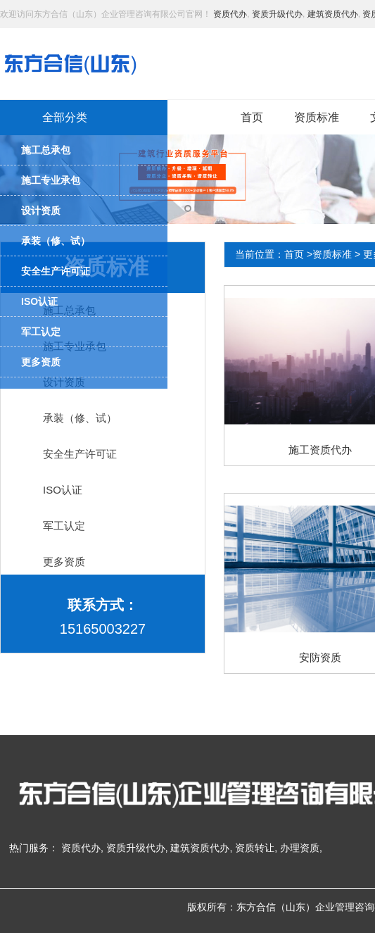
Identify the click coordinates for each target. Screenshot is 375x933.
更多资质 (64, 562)
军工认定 (64, 526)
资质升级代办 (277, 14)
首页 (252, 117)
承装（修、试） (80, 418)
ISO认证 (62, 490)
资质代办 (230, 14)
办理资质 (299, 847)
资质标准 (316, 117)
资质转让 (254, 847)
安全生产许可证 (80, 454)
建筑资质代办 (332, 14)
